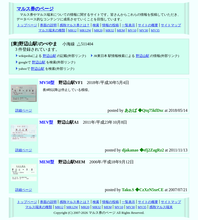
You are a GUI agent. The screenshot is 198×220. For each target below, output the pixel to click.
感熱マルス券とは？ (75, 25)
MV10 (132, 30)
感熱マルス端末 (161, 207)
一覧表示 (128, 25)
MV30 (143, 30)
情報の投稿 (110, 25)
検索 (96, 25)
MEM (121, 30)
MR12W (85, 30)
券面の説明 (48, 25)
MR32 (109, 30)
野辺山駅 (49, 56)
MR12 (72, 30)
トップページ (27, 25)
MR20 (98, 30)
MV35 (155, 30)
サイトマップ (171, 25)
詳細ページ (23, 110)
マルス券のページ (35, 8)
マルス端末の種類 (51, 30)
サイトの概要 (148, 25)
